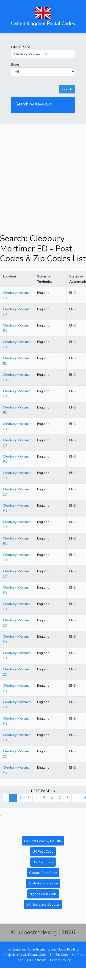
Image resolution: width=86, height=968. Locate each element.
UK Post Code (43, 851)
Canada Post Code (43, 872)
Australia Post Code (43, 883)
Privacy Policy (60, 960)
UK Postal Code (35, 954)
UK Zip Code (59, 954)
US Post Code (43, 862)
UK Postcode (37, 960)
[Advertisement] (43, 180)
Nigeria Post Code (43, 894)
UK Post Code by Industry (43, 841)
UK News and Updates (43, 904)
